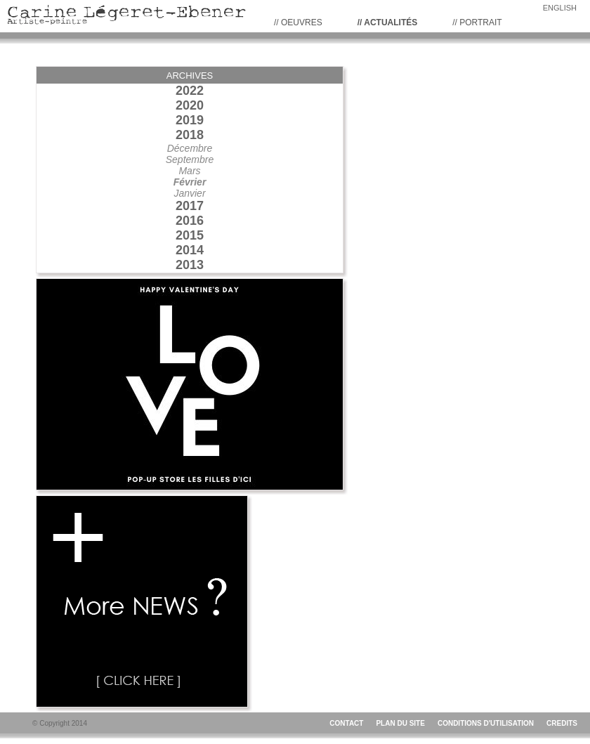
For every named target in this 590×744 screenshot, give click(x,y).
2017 (190, 206)
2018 (190, 135)
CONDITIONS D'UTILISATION (486, 723)
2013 (190, 265)
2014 (190, 250)
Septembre (190, 159)
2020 (190, 105)
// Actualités (388, 22)
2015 (190, 235)
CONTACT (346, 723)
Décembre (190, 148)
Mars (189, 170)
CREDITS (561, 723)
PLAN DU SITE (400, 723)
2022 (190, 91)
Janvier (189, 193)
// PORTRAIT (476, 22)
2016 (190, 221)
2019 (190, 120)
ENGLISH (560, 8)
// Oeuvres (298, 22)
